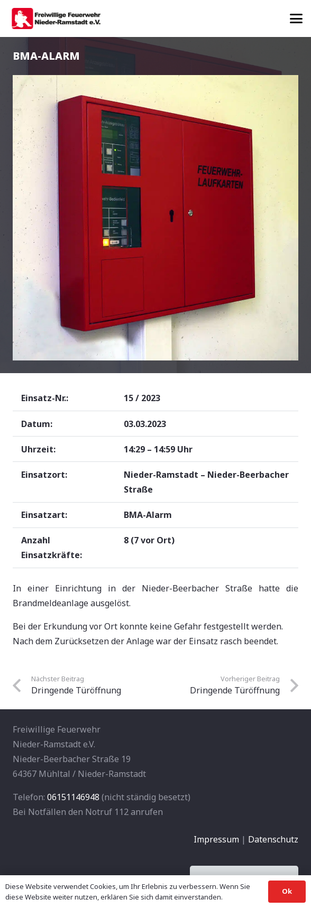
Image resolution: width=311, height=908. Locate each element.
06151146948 (73, 797)
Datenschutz (273, 839)
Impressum (216, 839)
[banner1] (56, 18)
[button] (296, 18)
